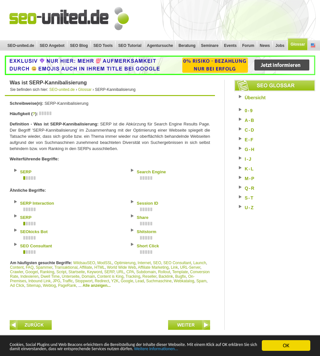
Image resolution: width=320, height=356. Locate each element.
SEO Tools (103, 45)
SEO (157, 263)
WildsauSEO (84, 263)
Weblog (49, 285)
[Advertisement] (110, 302)
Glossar (298, 44)
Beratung (187, 45)
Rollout (164, 272)
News (265, 45)
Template (180, 272)
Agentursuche (160, 45)
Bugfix (180, 276)
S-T (249, 197)
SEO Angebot (52, 45)
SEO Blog (79, 45)
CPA (130, 272)
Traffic (67, 281)
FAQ (30, 267)
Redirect (102, 281)
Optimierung (124, 263)
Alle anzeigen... (97, 285)
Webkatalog (184, 281)
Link (174, 267)
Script (61, 272)
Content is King (110, 276)
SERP (109, 272)
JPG (56, 281)
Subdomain (146, 272)
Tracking (132, 276)
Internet (144, 263)
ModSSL (104, 263)
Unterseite (71, 276)
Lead (139, 281)
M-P (250, 178)
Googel (31, 272)
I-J (248, 159)
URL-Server (190, 267)
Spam (201, 281)
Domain (88, 276)
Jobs (279, 45)
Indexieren (29, 276)
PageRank (67, 285)
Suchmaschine (159, 281)
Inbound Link (39, 281)
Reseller (149, 276)
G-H (250, 149)
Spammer (44, 267)
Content (17, 267)
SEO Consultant (177, 263)
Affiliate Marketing (153, 267)
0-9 (249, 110)
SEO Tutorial (130, 45)
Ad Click (17, 285)
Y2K (115, 281)
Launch (199, 263)
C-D (250, 130)
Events (230, 45)
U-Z (249, 207)
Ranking (47, 272)
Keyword (94, 272)
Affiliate (86, 267)
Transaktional (66, 267)
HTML (99, 267)
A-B (250, 120)
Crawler (16, 272)
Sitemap (34, 285)
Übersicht (255, 97)
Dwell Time (50, 276)
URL (120, 272)
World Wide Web (121, 267)
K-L (249, 168)
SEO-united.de (20, 45)
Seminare (210, 45)
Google (127, 281)
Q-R (250, 188)
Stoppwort (83, 281)
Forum (248, 45)
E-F (249, 139)
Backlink (166, 276)
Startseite (77, 272)
